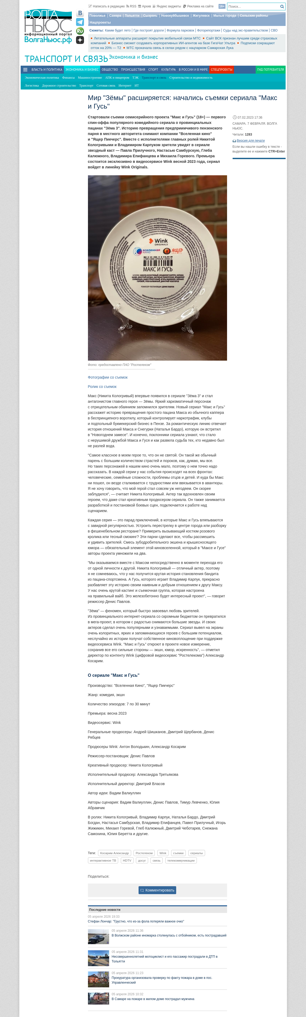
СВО (274, 30)
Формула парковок (180, 30)
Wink (162, 853)
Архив (144, 6)
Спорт (153, 69)
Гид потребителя (270, 69)
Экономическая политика (42, 77)
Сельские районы (254, 15)
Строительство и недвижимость (191, 77)
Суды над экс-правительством (245, 30)
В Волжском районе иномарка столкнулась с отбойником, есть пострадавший (169, 935)
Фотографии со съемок (108, 377)
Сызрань (150, 15)
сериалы (196, 853)
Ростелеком (144, 853)
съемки (178, 853)
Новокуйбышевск (175, 15)
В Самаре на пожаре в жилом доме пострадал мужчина (153, 999)
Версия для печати (251, 140)
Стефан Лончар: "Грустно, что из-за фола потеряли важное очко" (136, 921)
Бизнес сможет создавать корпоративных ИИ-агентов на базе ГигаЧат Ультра (174, 43)
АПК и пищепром (117, 77)
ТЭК (135, 77)
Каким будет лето (118, 30)
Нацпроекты (100, 22)
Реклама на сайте (198, 6)
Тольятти (132, 15)
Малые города (224, 15)
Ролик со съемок (102, 386)
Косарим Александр (114, 853)
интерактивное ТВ (103, 860)
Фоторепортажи (208, 30)
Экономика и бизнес (133, 56)
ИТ (137, 85)
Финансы (68, 77)
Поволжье (97, 15)
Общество (110, 69)
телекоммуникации (181, 860)
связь (157, 860)
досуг (142, 860)
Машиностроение (90, 77)
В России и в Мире (193, 69)
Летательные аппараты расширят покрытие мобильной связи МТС (148, 38)
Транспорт (86, 85)
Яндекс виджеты (167, 6)
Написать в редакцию (106, 6)
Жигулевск (201, 15)
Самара (115, 15)
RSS (131, 6)
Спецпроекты (221, 69)
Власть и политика (47, 69)
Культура (168, 69)
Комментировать (157, 890)
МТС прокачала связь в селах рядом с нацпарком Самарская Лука (180, 48)
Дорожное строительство (59, 85)
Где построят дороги (149, 30)
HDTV (127, 860)
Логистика (32, 85)
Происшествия (133, 69)
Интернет (124, 85)
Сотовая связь (106, 85)
